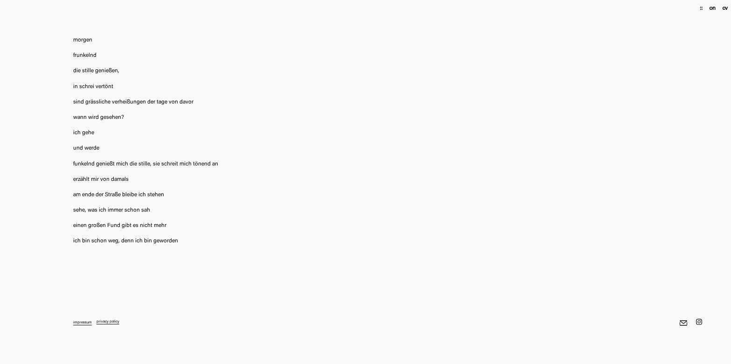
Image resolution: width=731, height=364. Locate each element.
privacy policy (108, 321)
